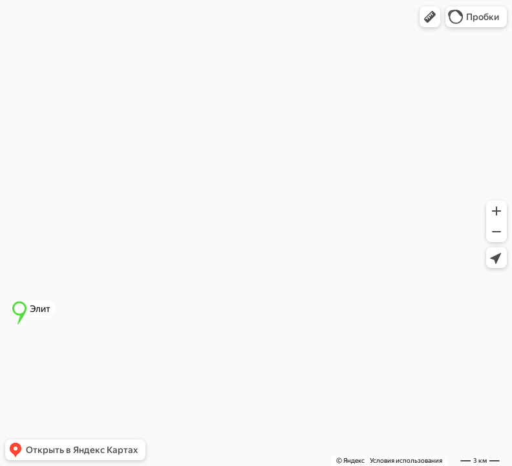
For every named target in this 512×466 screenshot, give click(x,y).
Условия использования (406, 460)
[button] (430, 16)
